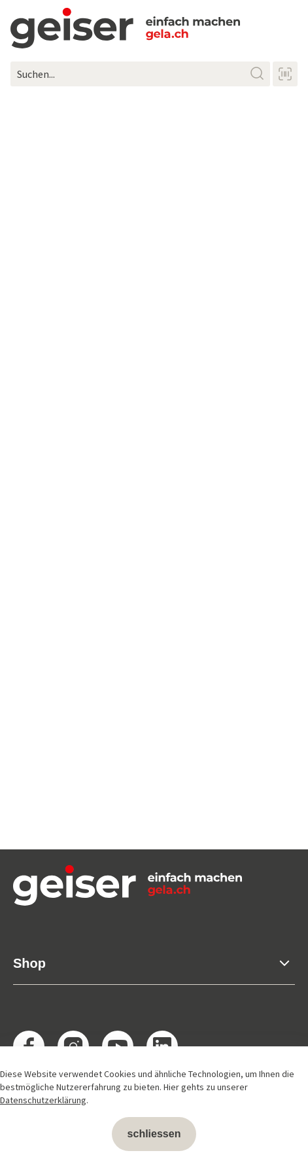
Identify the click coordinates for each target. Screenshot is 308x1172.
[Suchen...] (140, 74)
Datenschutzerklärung (43, 1100)
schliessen (154, 1133)
